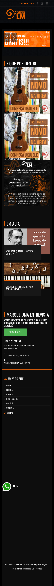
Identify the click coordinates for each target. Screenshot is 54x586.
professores (12, 398)
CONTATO (10, 407)
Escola (9, 389)
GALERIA (9, 403)
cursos (9, 394)
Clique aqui (15, 332)
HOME (8, 385)
